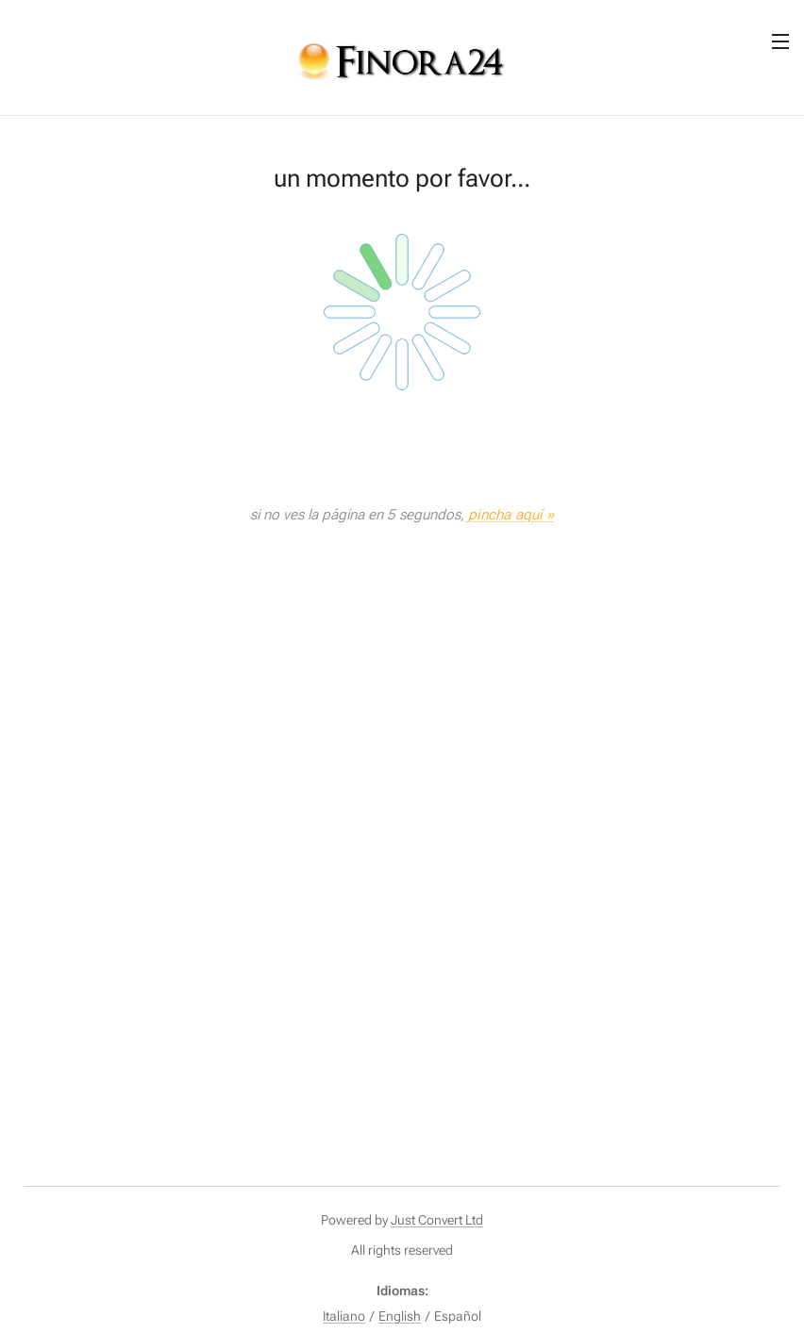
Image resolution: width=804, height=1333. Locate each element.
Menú (780, 41)
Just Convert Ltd (437, 1219)
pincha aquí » (510, 514)
